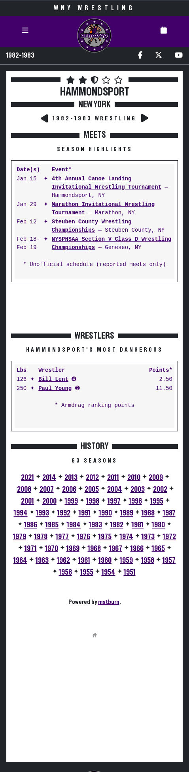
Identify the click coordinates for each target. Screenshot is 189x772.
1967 (115, 549)
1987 (169, 513)
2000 (49, 501)
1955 (86, 572)
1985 (52, 525)
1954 (108, 572)
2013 (70, 478)
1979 (19, 537)
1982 (116, 525)
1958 (147, 560)
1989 (126, 513)
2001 (27, 501)
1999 (71, 501)
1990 (105, 513)
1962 (63, 560)
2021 (27, 478)
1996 (135, 501)
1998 (92, 501)
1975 (105, 537)
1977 (62, 537)
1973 (148, 537)
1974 (126, 537)
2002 (160, 489)
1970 (51, 549)
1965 (158, 549)
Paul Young (55, 388)
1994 (21, 513)
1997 (114, 501)
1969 (72, 549)
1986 (30, 525)
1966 (137, 549)
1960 (105, 560)
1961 (84, 560)
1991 (85, 513)
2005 (92, 489)
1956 (65, 572)
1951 (130, 572)
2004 (114, 489)
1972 (169, 537)
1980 (158, 525)
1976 (83, 537)
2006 (69, 489)
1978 (40, 537)
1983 (95, 525)
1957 (169, 560)
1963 (42, 560)
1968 (94, 549)
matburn (108, 602)
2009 (156, 478)
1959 (126, 560)
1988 (148, 513)
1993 (42, 513)
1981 (138, 525)
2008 (24, 489)
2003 (137, 489)
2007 (47, 489)
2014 (49, 478)
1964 (20, 560)
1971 (31, 549)
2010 (133, 478)
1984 (74, 525)
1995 (156, 501)
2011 (113, 478)
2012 (92, 478)
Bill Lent (53, 379)
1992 (63, 513)
